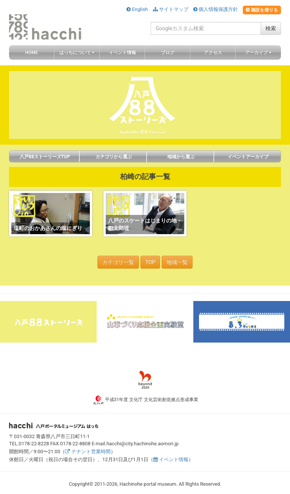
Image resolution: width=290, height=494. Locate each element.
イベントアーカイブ (247, 156)
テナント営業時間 (87, 451)
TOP (150, 262)
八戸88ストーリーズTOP (44, 156)
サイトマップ (170, 9)
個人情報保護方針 (215, 9)
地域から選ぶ (180, 156)
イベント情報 (170, 459)
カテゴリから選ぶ (113, 156)
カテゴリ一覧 (118, 262)
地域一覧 (177, 262)
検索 (270, 28)
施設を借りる (262, 9)
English (137, 9)
